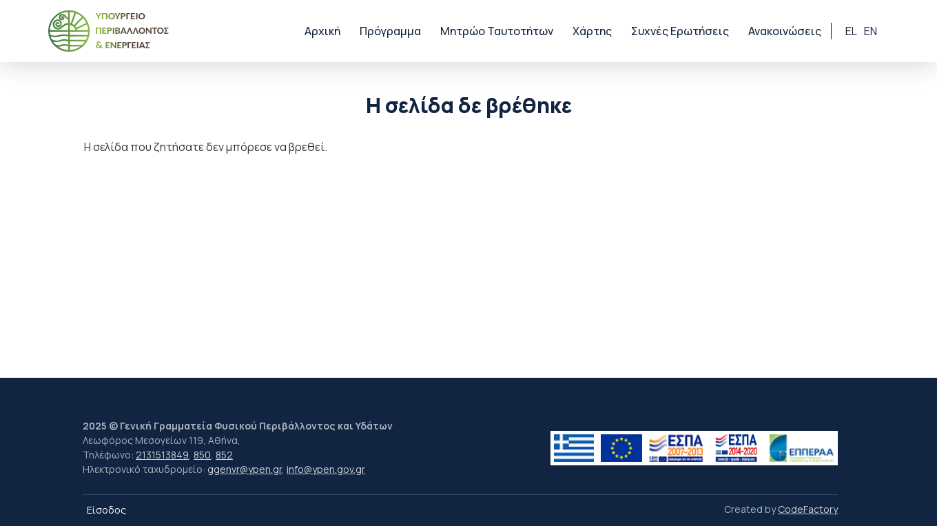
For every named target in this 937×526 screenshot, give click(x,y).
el (851, 31)
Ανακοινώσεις (784, 31)
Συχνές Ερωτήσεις (680, 31)
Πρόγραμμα (390, 31)
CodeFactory (808, 509)
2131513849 (162, 454)
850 (202, 454)
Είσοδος (106, 509)
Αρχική (322, 31)
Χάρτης (592, 31)
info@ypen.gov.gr (326, 469)
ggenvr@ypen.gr (244, 469)
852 (224, 454)
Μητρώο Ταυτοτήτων (496, 31)
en (870, 31)
